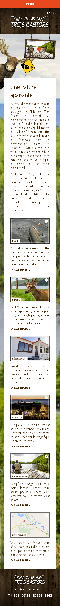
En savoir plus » (20, 270)
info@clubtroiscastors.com (30, 589)
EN (54, 12)
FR (48, 12)
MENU (30, 4)
